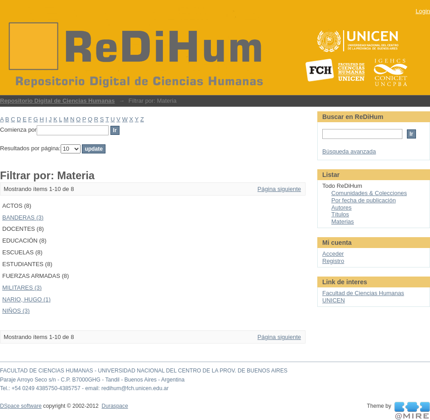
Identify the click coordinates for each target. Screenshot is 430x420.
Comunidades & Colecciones (369, 193)
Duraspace (114, 406)
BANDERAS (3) (22, 217)
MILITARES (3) (22, 287)
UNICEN (333, 300)
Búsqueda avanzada (349, 151)
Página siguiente (279, 189)
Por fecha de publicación (363, 200)
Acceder (333, 253)
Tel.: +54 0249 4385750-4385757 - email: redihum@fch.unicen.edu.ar (84, 388)
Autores (341, 207)
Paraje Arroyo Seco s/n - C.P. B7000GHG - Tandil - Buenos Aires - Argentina (92, 380)
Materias (342, 221)
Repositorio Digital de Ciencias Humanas (57, 100)
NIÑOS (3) (16, 310)
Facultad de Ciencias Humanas (363, 293)
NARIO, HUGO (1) (26, 299)
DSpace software (21, 406)
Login (423, 11)
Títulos (340, 214)
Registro (333, 261)
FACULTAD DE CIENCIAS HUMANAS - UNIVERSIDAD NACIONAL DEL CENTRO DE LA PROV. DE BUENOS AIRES (143, 371)
